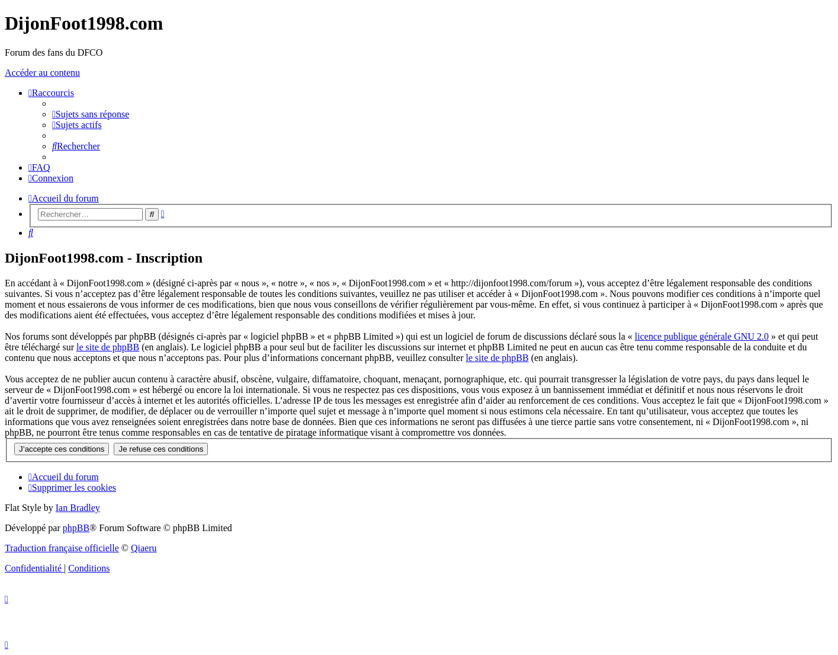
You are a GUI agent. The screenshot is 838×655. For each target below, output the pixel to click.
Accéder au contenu (42, 73)
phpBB (76, 528)
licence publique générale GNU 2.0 (702, 336)
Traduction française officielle (62, 548)
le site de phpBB (107, 347)
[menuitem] (90, 114)
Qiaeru (144, 548)
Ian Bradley (78, 508)
